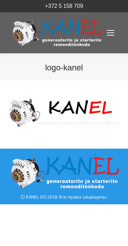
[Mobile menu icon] (110, 32)
